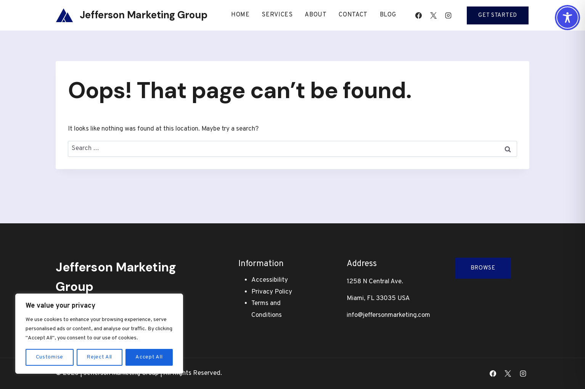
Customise (49, 357)
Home (240, 15)
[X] (433, 15)
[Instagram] (448, 15)
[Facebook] (418, 15)
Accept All (148, 357)
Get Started (497, 15)
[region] (99, 334)
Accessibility (269, 280)
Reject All (99, 357)
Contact (353, 15)
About (316, 15)
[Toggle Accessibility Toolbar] (567, 17)
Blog (388, 15)
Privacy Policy (271, 292)
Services (277, 15)
